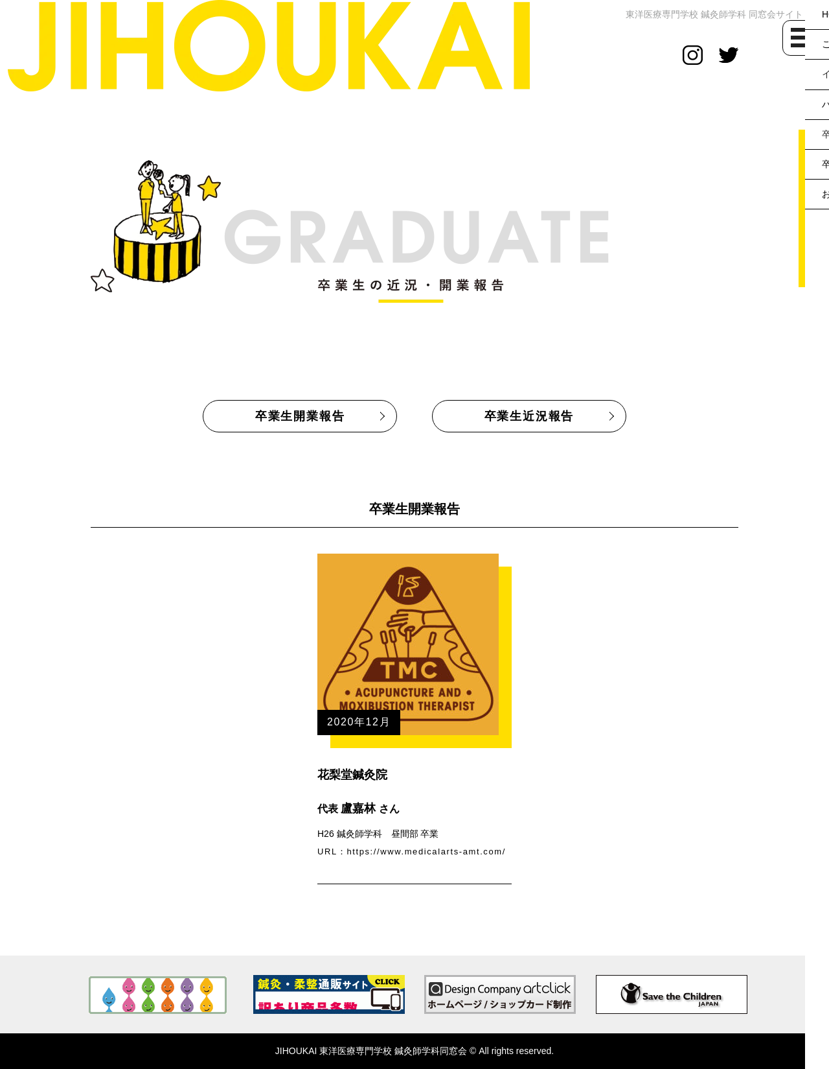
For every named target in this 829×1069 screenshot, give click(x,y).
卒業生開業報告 (300, 416)
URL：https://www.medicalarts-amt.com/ (411, 851)
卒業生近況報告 (529, 416)
